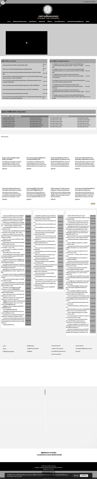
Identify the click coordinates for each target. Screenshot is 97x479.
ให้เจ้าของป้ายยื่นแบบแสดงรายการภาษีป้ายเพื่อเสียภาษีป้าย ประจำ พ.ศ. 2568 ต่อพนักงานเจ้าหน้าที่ (78, 310)
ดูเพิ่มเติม (4, 169)
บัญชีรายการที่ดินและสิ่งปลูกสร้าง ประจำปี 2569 (78, 221)
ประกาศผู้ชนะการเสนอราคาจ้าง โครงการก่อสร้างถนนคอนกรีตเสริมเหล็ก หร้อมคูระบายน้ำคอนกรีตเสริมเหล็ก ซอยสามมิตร (68, 81)
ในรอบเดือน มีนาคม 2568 (82, 118)
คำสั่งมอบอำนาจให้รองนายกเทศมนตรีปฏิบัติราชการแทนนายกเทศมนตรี (44, 233)
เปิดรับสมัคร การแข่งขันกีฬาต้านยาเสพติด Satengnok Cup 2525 (11, 288)
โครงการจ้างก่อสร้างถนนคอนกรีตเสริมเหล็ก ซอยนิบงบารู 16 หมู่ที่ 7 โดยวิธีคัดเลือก (20, 89)
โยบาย (4, 349)
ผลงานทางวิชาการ (80, 346)
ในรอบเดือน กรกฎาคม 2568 (56, 121)
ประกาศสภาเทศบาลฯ (55, 346)
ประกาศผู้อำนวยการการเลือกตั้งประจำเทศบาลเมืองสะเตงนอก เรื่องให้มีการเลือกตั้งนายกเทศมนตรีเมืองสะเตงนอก (77, 277)
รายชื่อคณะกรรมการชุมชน (33, 348)
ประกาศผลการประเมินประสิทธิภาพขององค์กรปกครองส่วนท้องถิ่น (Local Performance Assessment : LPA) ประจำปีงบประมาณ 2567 (76, 321)
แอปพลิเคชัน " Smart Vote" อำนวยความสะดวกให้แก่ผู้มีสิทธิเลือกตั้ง (12, 303)
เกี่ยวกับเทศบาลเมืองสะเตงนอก (20, 21)
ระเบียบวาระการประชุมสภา (57, 348)
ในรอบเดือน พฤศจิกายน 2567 (83, 125)
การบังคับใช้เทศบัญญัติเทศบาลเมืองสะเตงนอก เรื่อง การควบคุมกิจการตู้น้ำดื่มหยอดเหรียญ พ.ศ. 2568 (77, 287)
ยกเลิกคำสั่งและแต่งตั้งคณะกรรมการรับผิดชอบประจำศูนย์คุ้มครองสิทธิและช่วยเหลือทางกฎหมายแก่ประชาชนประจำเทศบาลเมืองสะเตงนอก (45, 217)
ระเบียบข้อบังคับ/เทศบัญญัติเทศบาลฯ (75, 21)
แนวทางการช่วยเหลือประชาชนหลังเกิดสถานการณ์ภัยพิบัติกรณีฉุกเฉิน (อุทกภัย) (12, 291)
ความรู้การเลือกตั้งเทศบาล (8, 325)
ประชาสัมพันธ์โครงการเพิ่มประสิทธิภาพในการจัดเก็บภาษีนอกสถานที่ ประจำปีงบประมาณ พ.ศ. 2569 (77, 223)
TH (93, 1)
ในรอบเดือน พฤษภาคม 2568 (56, 125)
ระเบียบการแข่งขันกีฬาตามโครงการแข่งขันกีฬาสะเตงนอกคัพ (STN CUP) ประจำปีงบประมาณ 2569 (12, 216)
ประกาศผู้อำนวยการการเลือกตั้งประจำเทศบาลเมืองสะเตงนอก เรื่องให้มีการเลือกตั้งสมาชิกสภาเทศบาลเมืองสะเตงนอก (77, 282)
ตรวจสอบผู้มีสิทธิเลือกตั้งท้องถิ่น (10, 309)
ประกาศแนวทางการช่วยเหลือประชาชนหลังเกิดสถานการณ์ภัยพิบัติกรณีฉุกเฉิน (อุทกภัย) (76, 268)
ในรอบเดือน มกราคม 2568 (83, 121)
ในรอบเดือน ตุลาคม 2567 (83, 127)
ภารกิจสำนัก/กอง (33, 21)
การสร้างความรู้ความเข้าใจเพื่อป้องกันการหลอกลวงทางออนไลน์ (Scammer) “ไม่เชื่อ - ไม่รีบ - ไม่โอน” (13, 231)
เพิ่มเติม (87, 21)
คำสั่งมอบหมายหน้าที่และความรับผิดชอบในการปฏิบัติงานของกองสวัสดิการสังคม (44, 258)
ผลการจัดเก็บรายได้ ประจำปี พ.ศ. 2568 (11, 252)
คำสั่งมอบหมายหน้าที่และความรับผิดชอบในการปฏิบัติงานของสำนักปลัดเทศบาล (44, 242)
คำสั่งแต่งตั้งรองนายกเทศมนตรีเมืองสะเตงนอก (45, 231)
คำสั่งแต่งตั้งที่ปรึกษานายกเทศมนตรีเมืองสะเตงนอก (46, 280)
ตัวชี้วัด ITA (49, 21)
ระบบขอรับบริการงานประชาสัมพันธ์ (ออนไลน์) (49, 455)
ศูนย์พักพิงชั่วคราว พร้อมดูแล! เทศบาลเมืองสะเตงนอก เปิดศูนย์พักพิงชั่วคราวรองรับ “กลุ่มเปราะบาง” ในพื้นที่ (12, 271)
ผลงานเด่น (78, 351)
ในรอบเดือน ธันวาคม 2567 (83, 123)
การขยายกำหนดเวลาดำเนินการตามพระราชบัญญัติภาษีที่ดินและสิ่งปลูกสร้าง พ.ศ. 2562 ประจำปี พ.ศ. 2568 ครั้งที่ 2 (77, 272)
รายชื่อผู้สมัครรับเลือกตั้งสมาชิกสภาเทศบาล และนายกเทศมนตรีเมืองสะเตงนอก (12, 312)
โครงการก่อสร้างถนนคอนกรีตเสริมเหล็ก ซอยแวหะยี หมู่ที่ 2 (15, 93)
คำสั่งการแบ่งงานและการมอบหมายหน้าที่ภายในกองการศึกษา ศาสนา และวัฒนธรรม (45, 270)
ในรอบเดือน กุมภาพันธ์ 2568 (83, 120)
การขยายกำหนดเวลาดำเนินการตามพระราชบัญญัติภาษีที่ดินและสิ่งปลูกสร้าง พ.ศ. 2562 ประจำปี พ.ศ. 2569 (77, 247)
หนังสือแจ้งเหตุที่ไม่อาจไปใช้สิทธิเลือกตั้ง (14, 301)
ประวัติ (4, 346)
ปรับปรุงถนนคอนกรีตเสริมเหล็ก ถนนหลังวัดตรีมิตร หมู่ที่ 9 (15, 65)
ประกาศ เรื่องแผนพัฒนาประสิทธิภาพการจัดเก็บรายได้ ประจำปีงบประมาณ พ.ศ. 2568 (78, 316)
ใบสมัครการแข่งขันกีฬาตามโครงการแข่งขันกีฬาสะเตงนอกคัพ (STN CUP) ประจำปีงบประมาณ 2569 (12, 220)
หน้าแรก (9, 21)
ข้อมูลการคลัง (42, 21)
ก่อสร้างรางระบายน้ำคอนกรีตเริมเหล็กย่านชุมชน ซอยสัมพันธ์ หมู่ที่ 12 (17, 69)
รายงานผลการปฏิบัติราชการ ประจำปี (84, 348)
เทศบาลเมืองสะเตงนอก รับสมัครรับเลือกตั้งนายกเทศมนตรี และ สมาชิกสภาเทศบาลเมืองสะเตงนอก (12, 315)
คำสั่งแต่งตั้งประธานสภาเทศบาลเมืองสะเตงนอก (45, 236)
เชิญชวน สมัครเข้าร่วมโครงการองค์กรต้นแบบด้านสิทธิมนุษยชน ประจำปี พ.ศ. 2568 (12, 295)
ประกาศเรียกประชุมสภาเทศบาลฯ (58, 351)
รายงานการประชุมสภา (56, 354)
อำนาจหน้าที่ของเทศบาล (59, 21)
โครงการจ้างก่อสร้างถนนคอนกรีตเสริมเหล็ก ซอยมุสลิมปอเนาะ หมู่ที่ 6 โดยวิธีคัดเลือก (21, 85)
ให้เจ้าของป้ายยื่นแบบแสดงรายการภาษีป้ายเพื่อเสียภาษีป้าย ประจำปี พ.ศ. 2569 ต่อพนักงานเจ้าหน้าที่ (78, 236)
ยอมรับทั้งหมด (84, 475)
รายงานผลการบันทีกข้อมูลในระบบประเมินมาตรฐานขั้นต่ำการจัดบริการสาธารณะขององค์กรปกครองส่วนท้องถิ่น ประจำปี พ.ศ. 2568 (13, 284)
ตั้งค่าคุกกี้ (76, 475)
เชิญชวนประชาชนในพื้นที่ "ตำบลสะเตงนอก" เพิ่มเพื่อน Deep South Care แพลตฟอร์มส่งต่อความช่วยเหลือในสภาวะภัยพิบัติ (12, 235)
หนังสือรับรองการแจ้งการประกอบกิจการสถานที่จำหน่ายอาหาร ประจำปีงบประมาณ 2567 (12, 298)
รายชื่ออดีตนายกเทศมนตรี (8, 351)
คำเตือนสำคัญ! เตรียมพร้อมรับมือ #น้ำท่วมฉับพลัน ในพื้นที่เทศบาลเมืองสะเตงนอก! (13, 243)
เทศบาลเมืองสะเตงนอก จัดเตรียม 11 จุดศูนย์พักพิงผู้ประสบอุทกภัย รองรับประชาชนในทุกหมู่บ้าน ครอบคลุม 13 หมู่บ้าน (13, 276)
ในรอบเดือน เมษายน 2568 (55, 127)
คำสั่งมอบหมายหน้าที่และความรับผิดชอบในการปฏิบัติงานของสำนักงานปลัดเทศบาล (44, 255)
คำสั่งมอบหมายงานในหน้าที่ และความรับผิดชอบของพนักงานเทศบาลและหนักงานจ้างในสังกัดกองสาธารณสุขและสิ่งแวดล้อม (45, 266)
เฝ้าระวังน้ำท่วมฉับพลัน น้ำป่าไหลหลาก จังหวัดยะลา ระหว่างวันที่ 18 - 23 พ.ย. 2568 (12, 246)
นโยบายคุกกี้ (19, 476)
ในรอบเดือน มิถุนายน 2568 (56, 123)
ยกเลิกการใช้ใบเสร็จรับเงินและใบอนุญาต (76, 216)
